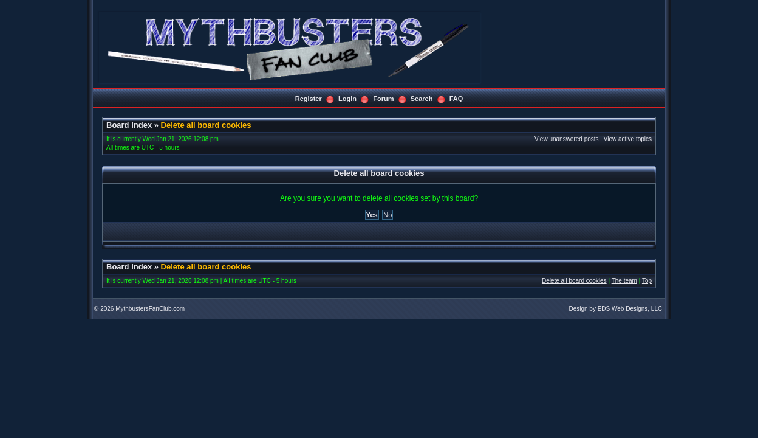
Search (422, 98)
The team (624, 280)
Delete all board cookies (206, 125)
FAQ (456, 98)
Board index (129, 125)
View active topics (628, 139)
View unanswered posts (566, 139)
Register (308, 98)
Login (347, 98)
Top (647, 280)
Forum (383, 98)
